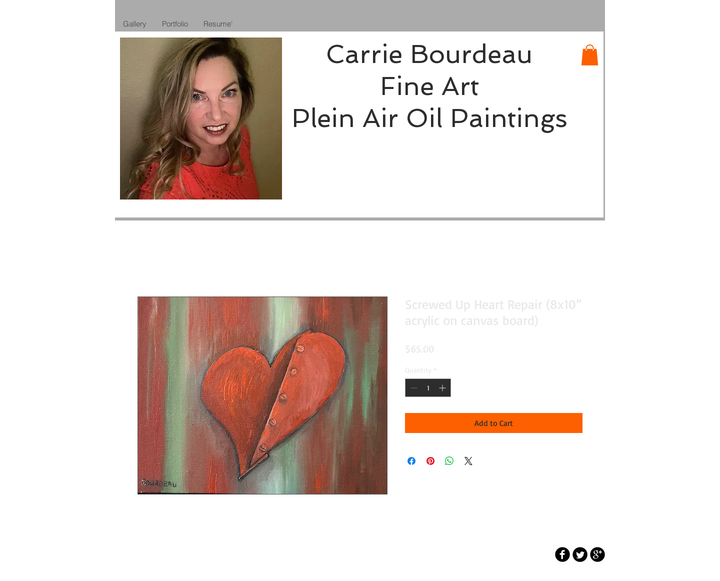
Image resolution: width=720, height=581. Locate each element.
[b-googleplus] (597, 554)
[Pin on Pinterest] (430, 461)
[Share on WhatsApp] (450, 461)
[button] (589, 55)
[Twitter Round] (580, 554)
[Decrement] (412, 387)
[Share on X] (468, 461)
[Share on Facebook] (412, 461)
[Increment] (443, 387)
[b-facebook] (562, 554)
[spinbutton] (428, 387)
